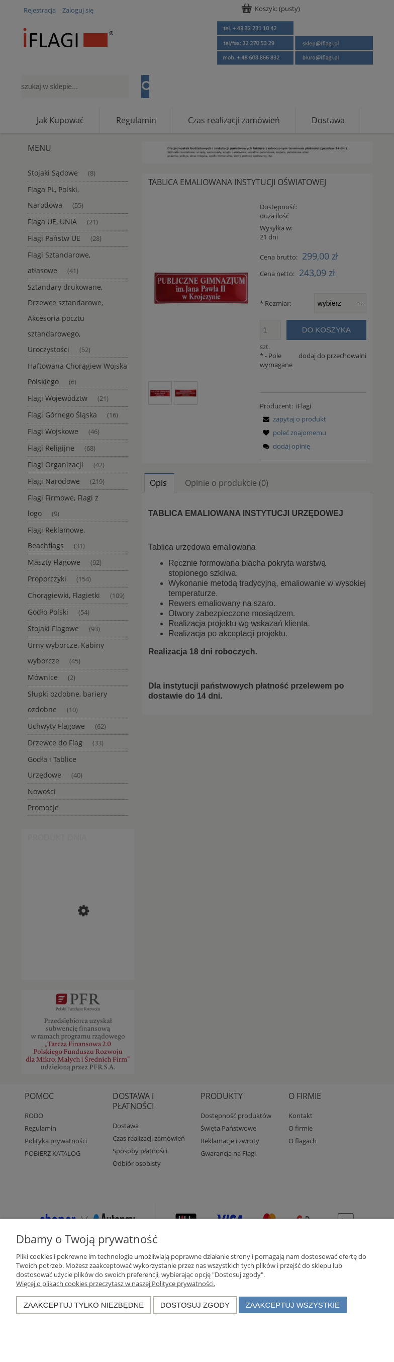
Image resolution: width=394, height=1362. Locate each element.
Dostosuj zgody (195, 1305)
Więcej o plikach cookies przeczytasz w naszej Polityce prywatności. (115, 1283)
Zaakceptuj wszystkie (292, 1305)
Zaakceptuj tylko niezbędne (84, 1305)
